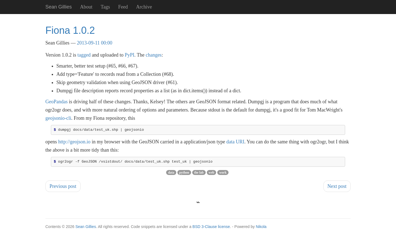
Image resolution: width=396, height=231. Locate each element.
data (171, 174)
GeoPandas (56, 101)
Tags (105, 7)
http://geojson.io (74, 142)
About (86, 7)
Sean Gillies (85, 228)
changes (154, 55)
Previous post (63, 188)
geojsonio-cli (58, 118)
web (212, 174)
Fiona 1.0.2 (70, 30)
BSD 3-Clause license (211, 228)
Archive (144, 7)
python (184, 174)
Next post (337, 188)
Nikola (261, 228)
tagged (84, 55)
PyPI (129, 55)
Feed (123, 7)
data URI (235, 142)
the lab (199, 174)
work (223, 174)
